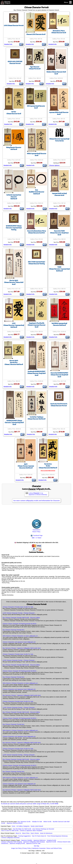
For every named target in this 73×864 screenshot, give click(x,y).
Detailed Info (8, 44)
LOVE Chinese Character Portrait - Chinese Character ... (19, 613)
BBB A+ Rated (36, 538)
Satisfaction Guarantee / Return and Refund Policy (47, 848)
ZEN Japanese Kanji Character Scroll (36, 107)
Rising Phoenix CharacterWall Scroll (13, 148)
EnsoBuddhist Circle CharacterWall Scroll (36, 192)
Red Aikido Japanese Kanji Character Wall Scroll (59, 324)
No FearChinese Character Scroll (13, 113)
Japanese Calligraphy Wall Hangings (34, 842)
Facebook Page (36, 535)
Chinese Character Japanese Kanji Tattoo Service (59, 140)
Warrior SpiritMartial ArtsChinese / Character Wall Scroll (14, 362)
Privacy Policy (27, 848)
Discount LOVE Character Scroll (35, 34)
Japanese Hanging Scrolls (17, 843)
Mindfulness (4, 843)
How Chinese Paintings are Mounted (43, 829)
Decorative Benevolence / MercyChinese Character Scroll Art (36, 232)
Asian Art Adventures (46, 833)
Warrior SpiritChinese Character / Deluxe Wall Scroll (13, 282)
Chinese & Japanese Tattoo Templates (31, 830)
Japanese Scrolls (51, 842)
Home (13, 826)
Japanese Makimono (39, 840)
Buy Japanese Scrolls (24, 821)
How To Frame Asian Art (39, 836)
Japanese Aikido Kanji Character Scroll (58, 113)
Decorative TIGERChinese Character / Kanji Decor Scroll (59, 233)
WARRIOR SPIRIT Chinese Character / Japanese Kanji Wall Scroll (14, 422)
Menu (68, 2)
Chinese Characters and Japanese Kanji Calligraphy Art (19, 642)
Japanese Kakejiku (26, 840)
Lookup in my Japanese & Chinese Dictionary (38, 493)
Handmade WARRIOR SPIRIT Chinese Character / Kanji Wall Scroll (36, 373)
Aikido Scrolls (47, 821)
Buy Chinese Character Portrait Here (13, 630)
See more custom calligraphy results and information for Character (36, 500)
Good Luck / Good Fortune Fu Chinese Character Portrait (58, 405)
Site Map (36, 846)
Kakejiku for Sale (37, 821)
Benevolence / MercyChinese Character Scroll (58, 32)
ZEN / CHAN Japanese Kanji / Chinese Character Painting (36, 263)
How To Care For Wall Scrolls (10, 830)
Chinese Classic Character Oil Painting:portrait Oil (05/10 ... (20, 623)
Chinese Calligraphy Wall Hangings (11, 842)
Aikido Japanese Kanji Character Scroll (36, 154)
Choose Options (54, 165)
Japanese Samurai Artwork (15, 823)
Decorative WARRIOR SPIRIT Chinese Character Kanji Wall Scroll (59, 375)
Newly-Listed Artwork (37, 826)
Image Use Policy (16, 848)
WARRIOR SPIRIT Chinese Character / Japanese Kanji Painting (14, 228)
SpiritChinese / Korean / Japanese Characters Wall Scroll (26, 466)
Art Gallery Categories (23, 826)
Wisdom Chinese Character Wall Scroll (56, 73)
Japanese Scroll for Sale (33, 843)
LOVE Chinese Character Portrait (14, 25)
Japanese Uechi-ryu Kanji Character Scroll (59, 194)
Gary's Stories (35, 833)
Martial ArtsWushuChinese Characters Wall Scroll (48, 466)
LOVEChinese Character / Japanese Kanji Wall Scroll (13, 325)
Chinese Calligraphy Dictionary (10, 837)
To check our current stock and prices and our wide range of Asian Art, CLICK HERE (29, 804)
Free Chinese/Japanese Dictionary (57, 836)
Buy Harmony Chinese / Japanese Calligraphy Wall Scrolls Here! (22, 648)
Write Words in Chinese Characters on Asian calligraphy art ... (21, 636)
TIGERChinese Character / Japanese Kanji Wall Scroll (59, 269)
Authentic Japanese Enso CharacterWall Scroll (13, 197)
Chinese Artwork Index (64, 842)
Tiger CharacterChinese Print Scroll (34, 68)
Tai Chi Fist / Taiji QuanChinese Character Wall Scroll (36, 418)
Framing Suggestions (24, 836)
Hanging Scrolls (51, 840)
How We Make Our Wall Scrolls (22, 829)
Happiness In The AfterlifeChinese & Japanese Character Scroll (36, 325)
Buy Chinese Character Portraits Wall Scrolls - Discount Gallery (21, 617)
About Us (18, 833)
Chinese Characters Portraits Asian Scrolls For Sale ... (19, 607)
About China (25, 833)
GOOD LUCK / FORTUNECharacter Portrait (15, 62)
